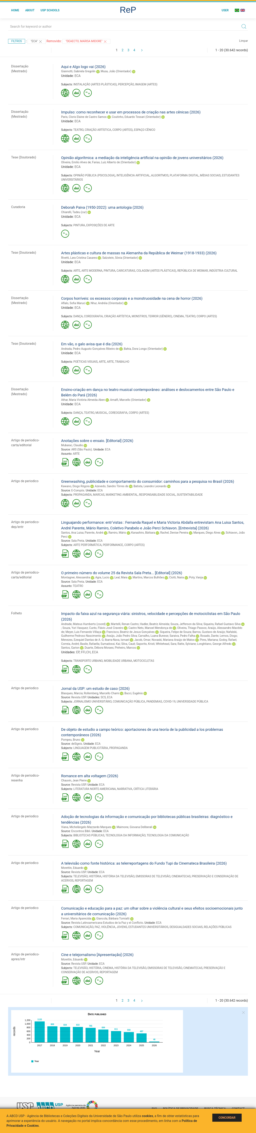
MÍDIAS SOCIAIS (210, 175)
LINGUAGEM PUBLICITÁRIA (90, 748)
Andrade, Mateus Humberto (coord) (83, 624)
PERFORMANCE (113, 545)
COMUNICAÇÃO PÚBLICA (129, 701)
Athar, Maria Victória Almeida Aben (83, 399)
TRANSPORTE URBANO (88, 660)
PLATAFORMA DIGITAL (184, 175)
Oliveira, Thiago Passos (191, 627)
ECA (77, 76)
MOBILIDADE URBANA (118, 660)
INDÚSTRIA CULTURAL (223, 270)
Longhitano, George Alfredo (214, 643)
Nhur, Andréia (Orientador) (107, 303)
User (225, 10)
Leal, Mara (120, 577)
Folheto (16, 613)
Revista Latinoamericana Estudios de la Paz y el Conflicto (107, 922)
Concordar (227, 1117)
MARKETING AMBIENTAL (122, 494)
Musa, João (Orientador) (116, 71)
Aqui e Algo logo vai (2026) (83, 67)
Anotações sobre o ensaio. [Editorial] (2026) (97, 441)
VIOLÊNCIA (108, 927)
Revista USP (78, 697)
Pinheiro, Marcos (125, 647)
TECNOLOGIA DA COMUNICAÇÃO (168, 835)
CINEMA (178, 316)
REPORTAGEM (84, 880)
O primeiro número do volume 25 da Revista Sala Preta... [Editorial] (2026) (121, 573)
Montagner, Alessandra (75, 577)
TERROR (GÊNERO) (160, 316)
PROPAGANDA (82, 494)
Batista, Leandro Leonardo (149, 486)
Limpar (243, 40)
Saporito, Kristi (145, 643)
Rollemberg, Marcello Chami (101, 693)
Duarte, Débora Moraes (99, 647)
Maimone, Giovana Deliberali (134, 827)
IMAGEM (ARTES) (146, 84)
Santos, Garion (70, 647)
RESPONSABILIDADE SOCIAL (157, 494)
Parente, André (94, 532)
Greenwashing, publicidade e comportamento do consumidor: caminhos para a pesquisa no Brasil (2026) (147, 481)
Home (15, 10)
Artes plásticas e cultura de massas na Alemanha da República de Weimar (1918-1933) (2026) (139, 253)
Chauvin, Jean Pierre (74, 780)
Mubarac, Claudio (72, 445)
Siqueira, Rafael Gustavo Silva (222, 624)
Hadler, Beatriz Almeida (154, 624)
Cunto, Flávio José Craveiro (106, 627)
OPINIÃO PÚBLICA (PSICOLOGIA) (94, 175)
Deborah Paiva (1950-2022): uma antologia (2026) (102, 207)
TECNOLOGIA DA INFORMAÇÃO (126, 835)
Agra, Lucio (102, 577)
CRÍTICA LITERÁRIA (145, 789)
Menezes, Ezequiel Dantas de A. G (82, 639)
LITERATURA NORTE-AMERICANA (94, 789)
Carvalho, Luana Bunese (153, 635)
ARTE (76, 270)
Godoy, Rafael (227, 639)
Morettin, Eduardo (72, 867)
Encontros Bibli (80, 831)
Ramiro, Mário (117, 532)
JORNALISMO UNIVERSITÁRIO (92, 701)
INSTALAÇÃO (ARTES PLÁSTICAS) (95, 84)
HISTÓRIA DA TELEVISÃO (118, 876)
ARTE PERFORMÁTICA (87, 545)
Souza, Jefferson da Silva (186, 624)
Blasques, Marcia (72, 693)
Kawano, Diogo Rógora (75, 486)
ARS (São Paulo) (81, 449)
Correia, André (70, 643)
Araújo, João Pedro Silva (121, 635)
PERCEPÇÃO (126, 84)
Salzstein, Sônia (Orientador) (120, 257)
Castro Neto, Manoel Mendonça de (150, 627)
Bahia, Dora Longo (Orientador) (143, 348)
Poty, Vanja (196, 577)
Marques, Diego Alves (206, 532)
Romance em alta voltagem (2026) (89, 776)
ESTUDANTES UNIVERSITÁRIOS (148, 927)
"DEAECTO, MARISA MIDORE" (86, 42)
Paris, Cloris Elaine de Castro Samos (84, 116)
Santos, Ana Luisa (72, 532)
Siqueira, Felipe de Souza (175, 632)
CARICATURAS (126, 270)
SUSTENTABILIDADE (190, 494)
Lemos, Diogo (228, 635)
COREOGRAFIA (93, 316)
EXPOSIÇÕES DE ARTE (100, 225)
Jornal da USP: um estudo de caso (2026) (95, 688)
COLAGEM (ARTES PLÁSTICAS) (156, 270)
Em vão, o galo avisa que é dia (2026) (91, 344)
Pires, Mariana (209, 639)
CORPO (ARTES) (122, 129)
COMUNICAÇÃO (83, 927)
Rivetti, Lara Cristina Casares (79, 257)
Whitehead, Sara (166, 643)
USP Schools (50, 10)
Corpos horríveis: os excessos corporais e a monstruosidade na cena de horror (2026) (131, 298)
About (30, 10)
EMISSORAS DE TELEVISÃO (153, 876)
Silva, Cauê (128, 643)
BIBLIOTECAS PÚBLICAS (88, 835)
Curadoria (18, 207)
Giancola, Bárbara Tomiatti (112, 918)
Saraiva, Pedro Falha (182, 635)
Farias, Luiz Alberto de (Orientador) (114, 162)
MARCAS (99, 494)
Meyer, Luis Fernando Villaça (83, 632)
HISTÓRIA (95, 876)
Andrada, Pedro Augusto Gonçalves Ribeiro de (90, 348)
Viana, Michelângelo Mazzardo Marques (86, 827)
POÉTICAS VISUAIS (85, 361)
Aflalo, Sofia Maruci (73, 303)
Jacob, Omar (142, 639)
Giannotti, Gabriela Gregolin (78, 71)
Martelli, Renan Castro (125, 624)
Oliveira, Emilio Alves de (76, 162)
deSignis (76, 743)
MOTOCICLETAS (143, 660)
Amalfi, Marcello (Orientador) (128, 399)
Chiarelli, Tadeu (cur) (74, 212)
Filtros (16, 41)
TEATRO (78, 129)
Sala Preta (77, 540)
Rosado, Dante (209, 635)
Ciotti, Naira (176, 577)
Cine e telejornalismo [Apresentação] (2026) (97, 955)
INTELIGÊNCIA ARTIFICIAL (133, 175)
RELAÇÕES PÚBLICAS (217, 927)
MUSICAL (101, 412)
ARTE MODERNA (92, 270)
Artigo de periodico (24, 481)
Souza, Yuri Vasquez (75, 627)
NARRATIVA (124, 789)
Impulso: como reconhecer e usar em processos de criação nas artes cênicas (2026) (131, 112)
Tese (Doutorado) (23, 157)
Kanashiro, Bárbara (143, 532)
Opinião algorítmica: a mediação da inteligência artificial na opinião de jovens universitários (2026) (142, 158)
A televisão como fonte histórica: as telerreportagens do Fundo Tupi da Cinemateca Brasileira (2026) (144, 863)
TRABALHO (122, 361)
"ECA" (36, 42)
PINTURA (79, 225)
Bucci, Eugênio (134, 693)
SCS (103, 697)
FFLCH (86, 652)
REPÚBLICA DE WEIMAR (192, 270)
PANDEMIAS (154, 701)
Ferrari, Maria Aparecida (76, 918)
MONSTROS (139, 316)
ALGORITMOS (159, 175)
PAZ (97, 927)
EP (78, 652)
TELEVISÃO (80, 876)
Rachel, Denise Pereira (174, 532)
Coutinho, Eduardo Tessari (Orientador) (136, 116)
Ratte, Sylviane (187, 643)
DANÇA (78, 316)
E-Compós (77, 490)
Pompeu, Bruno (70, 739)
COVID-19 (169, 701)
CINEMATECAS (180, 876)
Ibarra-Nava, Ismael (117, 639)
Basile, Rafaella (89, 643)
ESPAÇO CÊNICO (144, 129)
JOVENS (121, 927)
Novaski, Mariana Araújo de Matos (173, 639)
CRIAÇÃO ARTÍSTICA (98, 129)
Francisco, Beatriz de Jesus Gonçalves (130, 632)
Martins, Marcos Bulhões (148, 577)
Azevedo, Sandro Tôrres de (111, 486)
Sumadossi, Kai (110, 643)
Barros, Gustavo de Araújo (209, 632)
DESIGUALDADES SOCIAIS (186, 927)
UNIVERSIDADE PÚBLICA (192, 701)
